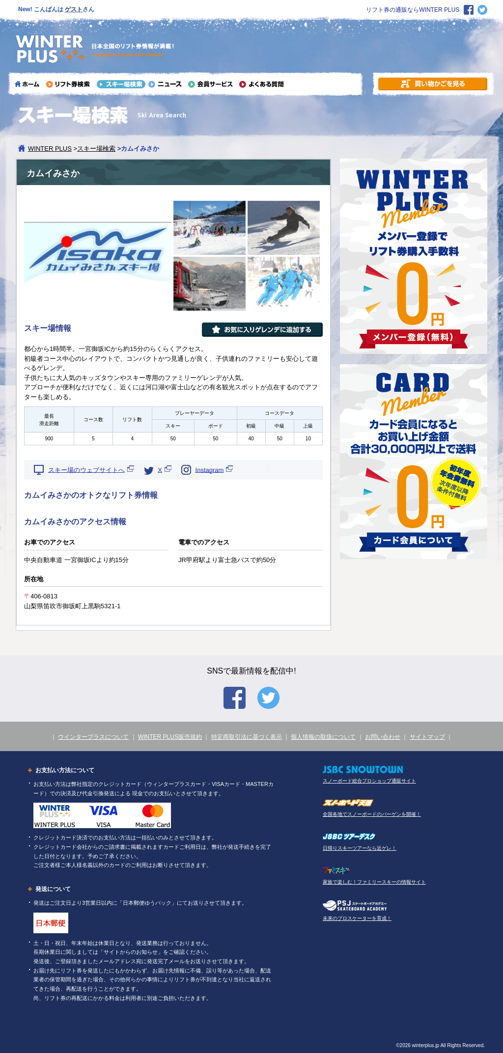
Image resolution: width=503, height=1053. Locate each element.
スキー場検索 (96, 148)
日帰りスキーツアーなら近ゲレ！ (359, 848)
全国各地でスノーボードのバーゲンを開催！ (372, 814)
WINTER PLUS (50, 148)
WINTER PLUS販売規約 (170, 736)
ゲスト (74, 9)
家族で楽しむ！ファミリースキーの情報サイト (374, 882)
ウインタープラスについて (93, 736)
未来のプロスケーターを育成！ (357, 918)
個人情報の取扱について (323, 736)
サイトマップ (427, 736)
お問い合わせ (382, 736)
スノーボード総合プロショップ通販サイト (369, 780)
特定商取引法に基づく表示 (246, 736)
